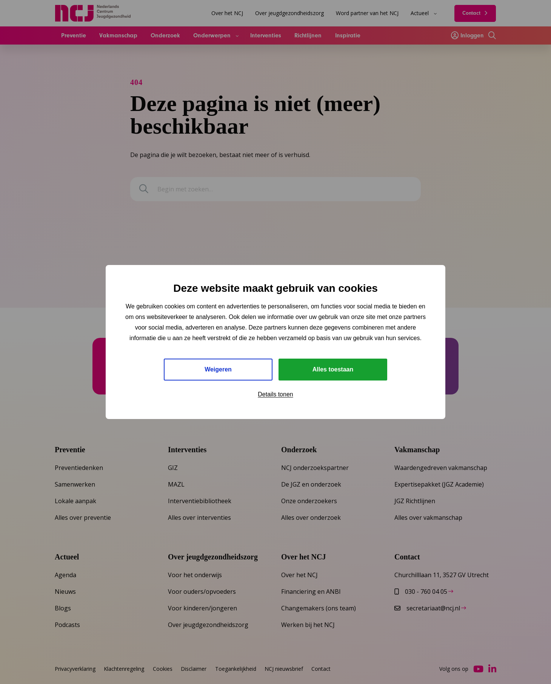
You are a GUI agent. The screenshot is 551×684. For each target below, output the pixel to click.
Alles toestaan (332, 369)
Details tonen (275, 394)
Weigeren (218, 369)
